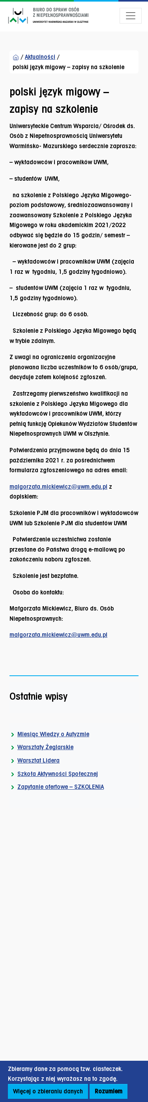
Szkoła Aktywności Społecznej (57, 773)
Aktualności (40, 57)
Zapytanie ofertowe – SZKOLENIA (60, 786)
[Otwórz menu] (131, 16)
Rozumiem (108, 1091)
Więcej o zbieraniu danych (48, 1091)
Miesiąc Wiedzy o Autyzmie (53, 734)
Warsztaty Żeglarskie (45, 747)
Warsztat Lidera (38, 760)
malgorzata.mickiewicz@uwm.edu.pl (58, 486)
